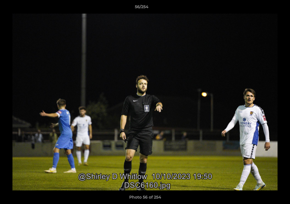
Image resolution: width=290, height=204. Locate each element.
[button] (266, 8)
